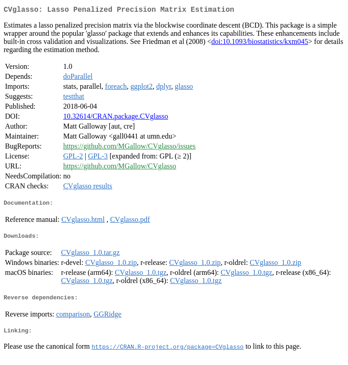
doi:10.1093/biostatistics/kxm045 (259, 43)
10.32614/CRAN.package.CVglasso (115, 118)
